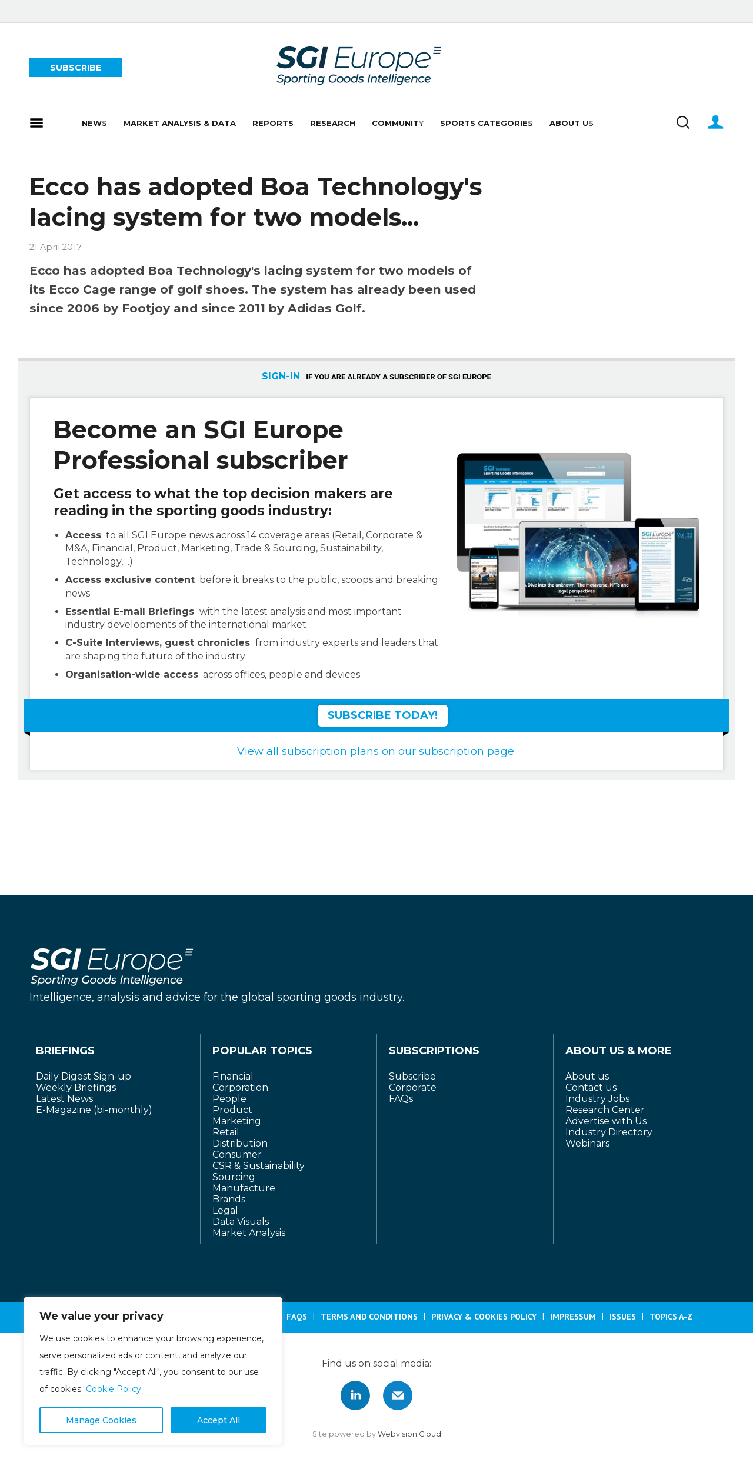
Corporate (413, 1087)
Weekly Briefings (76, 1087)
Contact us (591, 1087)
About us (587, 1076)
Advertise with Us (606, 1121)
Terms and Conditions (369, 1316)
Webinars (587, 1143)
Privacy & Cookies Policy (484, 1316)
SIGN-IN (281, 376)
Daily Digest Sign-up (83, 1076)
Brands (228, 1199)
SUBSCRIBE (75, 67)
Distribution (240, 1143)
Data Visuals (240, 1221)
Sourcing (233, 1176)
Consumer (237, 1154)
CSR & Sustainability (258, 1165)
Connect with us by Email (397, 1395)
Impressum (573, 1316)
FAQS (296, 1316)
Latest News (64, 1098)
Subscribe (412, 1076)
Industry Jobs (597, 1098)
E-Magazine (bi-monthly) (94, 1109)
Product (232, 1109)
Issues (622, 1316)
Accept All (218, 1420)
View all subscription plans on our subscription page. (376, 751)
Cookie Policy (113, 1389)
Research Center (605, 1109)
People (229, 1098)
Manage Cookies (101, 1420)
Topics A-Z (670, 1316)
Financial (233, 1076)
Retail (225, 1132)
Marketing (236, 1121)
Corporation (240, 1087)
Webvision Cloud (409, 1434)
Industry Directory (608, 1132)
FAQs (401, 1098)
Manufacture (243, 1188)
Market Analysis (248, 1232)
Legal (225, 1210)
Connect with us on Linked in (355, 1395)
